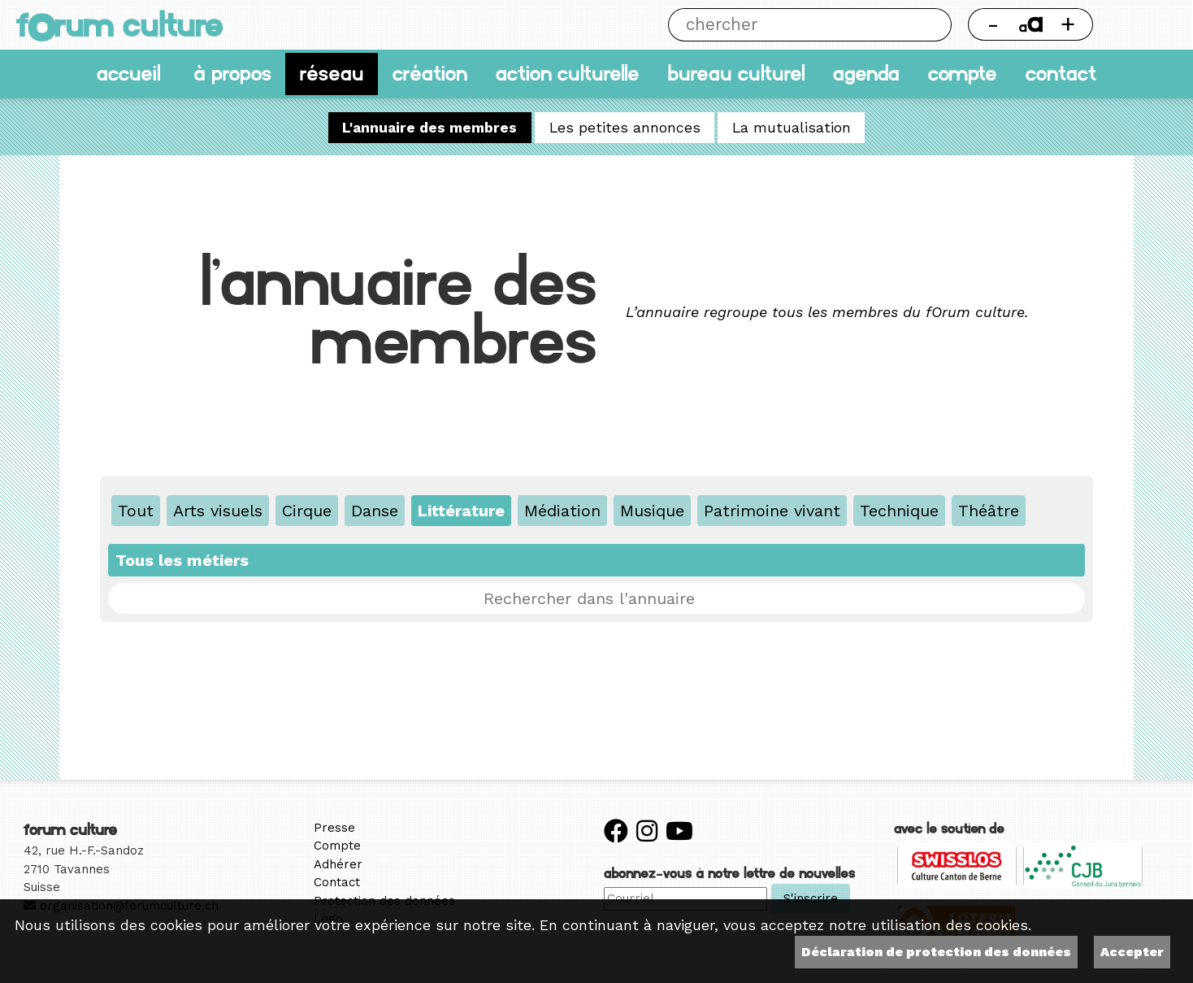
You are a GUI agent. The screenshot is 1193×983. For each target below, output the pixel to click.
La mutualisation (791, 128)
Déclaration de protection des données (936, 951)
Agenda (866, 74)
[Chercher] (793, 24)
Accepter (1132, 951)
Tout (136, 510)
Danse (374, 510)
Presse (334, 827)
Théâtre (988, 510)
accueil (128, 74)
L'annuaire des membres (429, 128)
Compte (962, 74)
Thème (1143, 24)
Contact (1061, 74)
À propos (232, 74)
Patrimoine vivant (772, 510)
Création (430, 74)
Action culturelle (568, 74)
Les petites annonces (625, 128)
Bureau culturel (736, 74)
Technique (899, 510)
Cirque (307, 510)
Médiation (562, 510)
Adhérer (338, 864)
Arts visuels (217, 510)
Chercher (935, 24)
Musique (652, 510)
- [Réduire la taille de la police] (993, 23)
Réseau (332, 74)
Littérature (461, 510)
